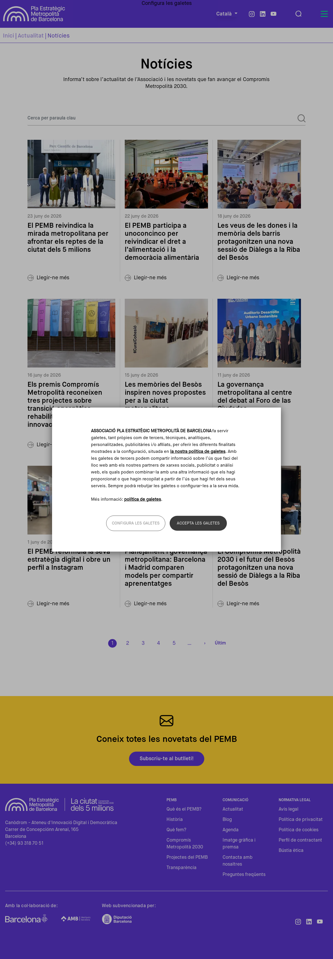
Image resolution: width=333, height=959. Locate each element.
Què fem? (176, 830)
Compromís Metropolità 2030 (184, 844)
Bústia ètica (291, 850)
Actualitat (31, 36)
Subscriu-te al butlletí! (167, 758)
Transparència (181, 868)
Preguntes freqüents (244, 874)
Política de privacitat (301, 819)
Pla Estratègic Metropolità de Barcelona (34, 14)
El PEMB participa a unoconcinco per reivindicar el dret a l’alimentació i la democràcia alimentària (162, 241)
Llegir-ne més (53, 277)
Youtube (273, 14)
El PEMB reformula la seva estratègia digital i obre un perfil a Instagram (68, 559)
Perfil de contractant (300, 840)
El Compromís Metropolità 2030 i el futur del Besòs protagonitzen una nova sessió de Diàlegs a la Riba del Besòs (259, 567)
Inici (8, 36)
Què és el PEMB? (183, 809)
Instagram (252, 14)
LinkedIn (262, 14)
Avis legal (288, 809)
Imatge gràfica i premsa (239, 844)
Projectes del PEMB (187, 857)
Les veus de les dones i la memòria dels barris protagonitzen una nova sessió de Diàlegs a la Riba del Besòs (258, 241)
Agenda (231, 830)
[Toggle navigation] (324, 14)
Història (174, 819)
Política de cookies (298, 830)
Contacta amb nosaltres (238, 861)
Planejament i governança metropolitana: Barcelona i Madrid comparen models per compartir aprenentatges (166, 567)
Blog (227, 819)
